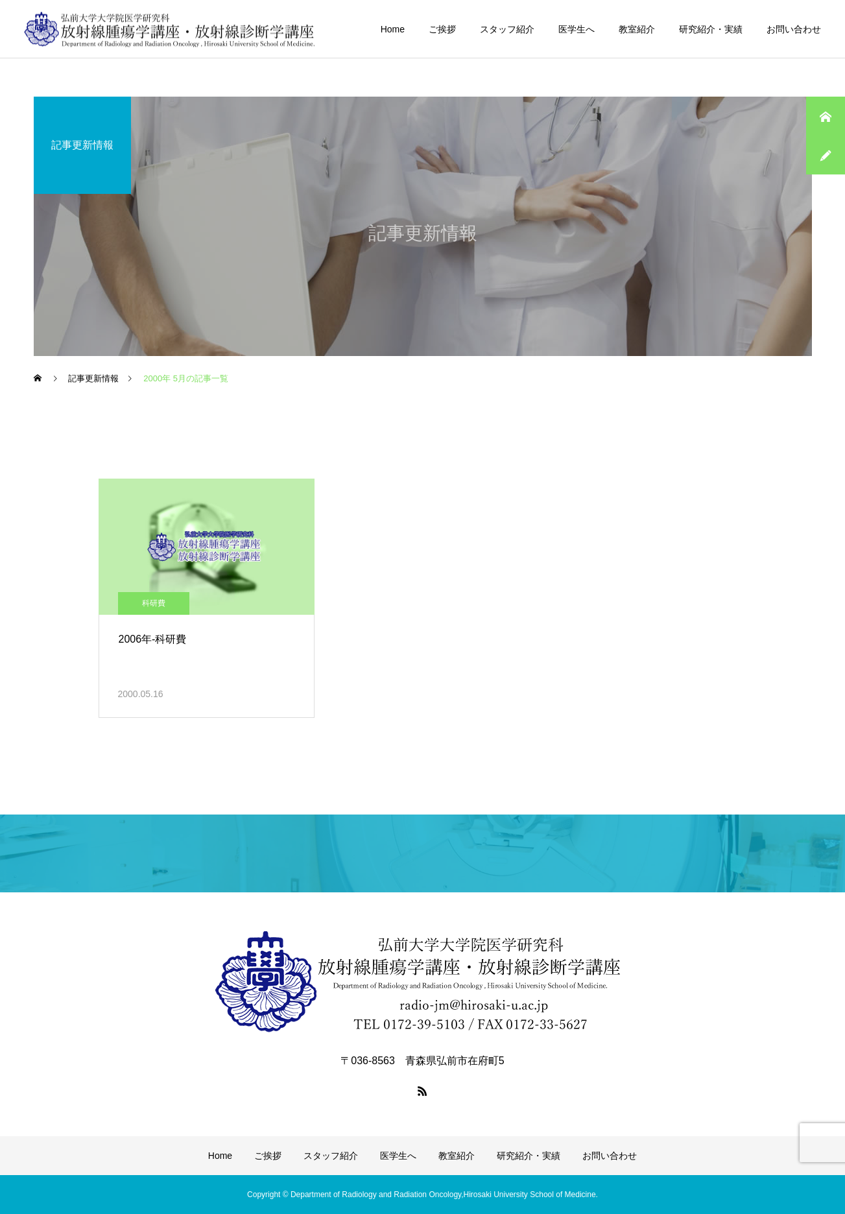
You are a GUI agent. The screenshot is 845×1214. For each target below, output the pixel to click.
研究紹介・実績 (711, 29)
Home (393, 29)
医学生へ (576, 29)
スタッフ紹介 (507, 29)
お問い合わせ (794, 29)
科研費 (153, 603)
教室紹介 (637, 29)
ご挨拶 (442, 29)
